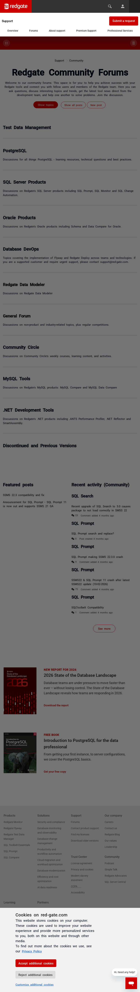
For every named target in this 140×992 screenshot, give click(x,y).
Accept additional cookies (35, 963)
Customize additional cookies (34, 984)
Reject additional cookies (35, 974)
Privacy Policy (32, 951)
